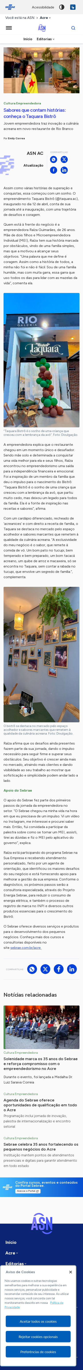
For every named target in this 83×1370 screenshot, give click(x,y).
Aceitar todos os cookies (38, 1321)
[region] (38, 1315)
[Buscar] (73, 28)
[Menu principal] (8, 28)
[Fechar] (70, 1272)
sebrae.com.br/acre (26, 948)
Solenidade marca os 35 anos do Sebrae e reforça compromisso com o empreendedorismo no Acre (41, 1063)
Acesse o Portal (26, 1191)
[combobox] (46, 18)
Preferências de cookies (38, 1352)
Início (27, 39)
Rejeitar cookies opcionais (38, 1336)
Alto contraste (62, 7)
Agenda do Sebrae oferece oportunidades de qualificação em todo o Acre (40, 1105)
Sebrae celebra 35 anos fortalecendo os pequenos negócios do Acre (41, 1147)
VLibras (73, 7)
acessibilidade (43, 7)
